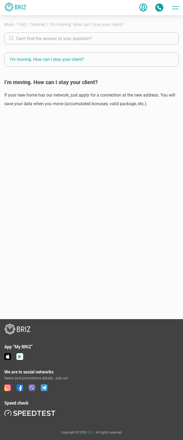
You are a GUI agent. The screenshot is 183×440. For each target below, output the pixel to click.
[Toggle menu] (175, 7)
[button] (91, 99)
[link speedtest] (30, 413)
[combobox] (91, 38)
